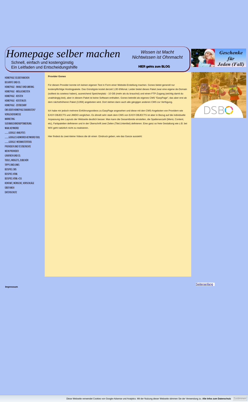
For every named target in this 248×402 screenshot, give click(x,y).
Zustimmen (240, 398)
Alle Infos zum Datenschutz (221, 398)
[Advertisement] (60, 23)
